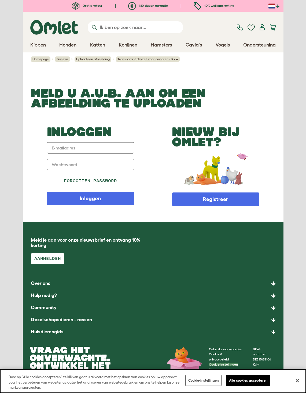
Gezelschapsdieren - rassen (61, 319)
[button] (153, 332)
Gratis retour (87, 5)
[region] (153, 381)
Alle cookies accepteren (248, 380)
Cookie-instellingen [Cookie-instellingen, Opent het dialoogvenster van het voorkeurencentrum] (203, 380)
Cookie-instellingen (223, 364)
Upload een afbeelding (93, 59)
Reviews (62, 59)
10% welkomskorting (214, 5)
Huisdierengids (47, 331)
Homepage (40, 59)
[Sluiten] (297, 381)
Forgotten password (90, 181)
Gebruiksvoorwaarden (225, 349)
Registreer (215, 199)
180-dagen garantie (148, 5)
